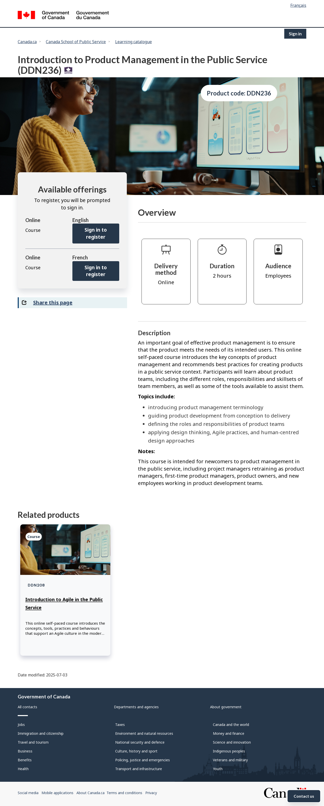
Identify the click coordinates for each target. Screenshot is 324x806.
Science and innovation (232, 742)
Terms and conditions (124, 792)
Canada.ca (27, 41)
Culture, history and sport (136, 751)
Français (298, 5)
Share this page (52, 302)
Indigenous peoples (229, 751)
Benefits (25, 760)
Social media (28, 792)
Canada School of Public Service (76, 41)
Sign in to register (96, 233)
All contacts (27, 706)
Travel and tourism (33, 742)
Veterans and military (230, 760)
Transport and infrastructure (138, 768)
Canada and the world (231, 724)
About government (225, 706)
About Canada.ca (90, 792)
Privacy (151, 792)
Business (25, 751)
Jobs (21, 724)
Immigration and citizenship (41, 733)
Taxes (120, 724)
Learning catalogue (133, 41)
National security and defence (140, 742)
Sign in (295, 33)
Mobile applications (57, 792)
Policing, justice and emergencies (142, 760)
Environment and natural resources (144, 733)
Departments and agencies (136, 706)
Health (23, 768)
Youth (217, 768)
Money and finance (228, 733)
